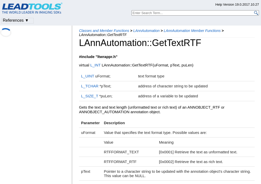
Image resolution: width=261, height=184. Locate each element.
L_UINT (87, 76)
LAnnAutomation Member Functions (192, 31)
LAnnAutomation (146, 31)
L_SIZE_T (89, 96)
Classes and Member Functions (104, 31)
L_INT (95, 65)
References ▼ (16, 20)
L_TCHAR (89, 86)
